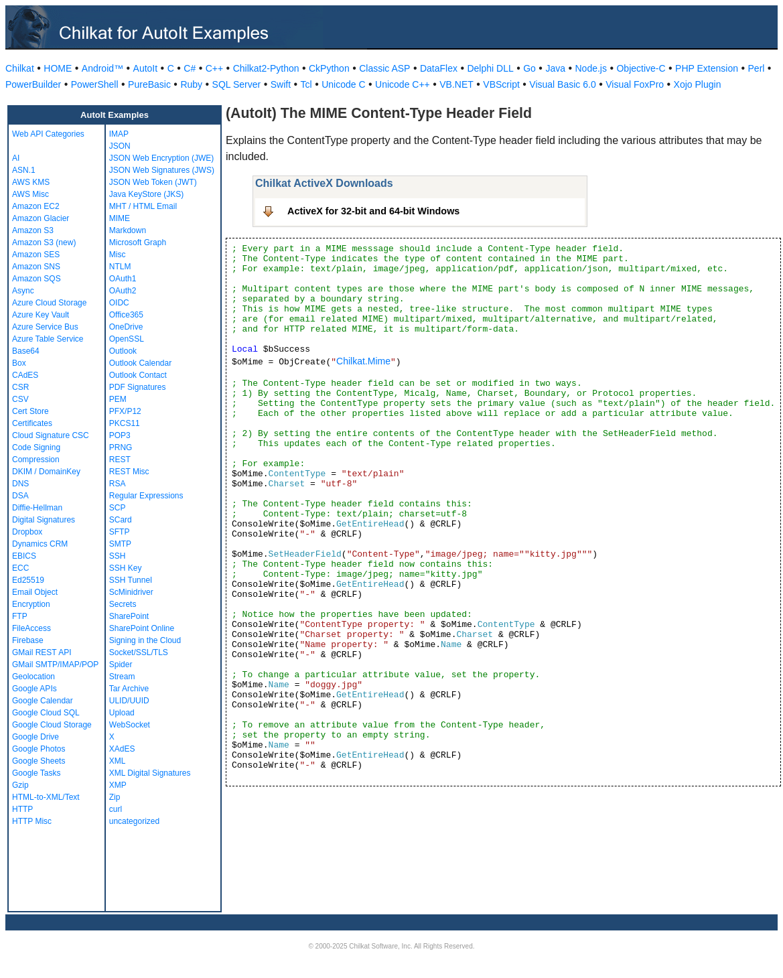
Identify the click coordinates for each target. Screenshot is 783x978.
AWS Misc (30, 194)
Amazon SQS (36, 278)
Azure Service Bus (45, 327)
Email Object (35, 592)
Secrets (123, 604)
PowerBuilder (33, 84)
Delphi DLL (490, 68)
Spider (121, 664)
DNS (20, 483)
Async (23, 290)
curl (115, 809)
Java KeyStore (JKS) (146, 194)
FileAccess (31, 628)
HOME (58, 68)
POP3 (120, 435)
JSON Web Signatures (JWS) (161, 170)
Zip (115, 797)
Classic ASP (384, 68)
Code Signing (36, 447)
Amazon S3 (33, 230)
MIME (119, 218)
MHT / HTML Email (143, 206)
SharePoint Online (141, 628)
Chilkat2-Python (266, 68)
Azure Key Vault (40, 315)
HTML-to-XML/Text (46, 797)
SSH (117, 556)
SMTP (120, 544)
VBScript (501, 84)
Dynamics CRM (40, 544)
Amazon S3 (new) (44, 242)
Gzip (20, 785)
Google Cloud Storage (52, 724)
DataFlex (438, 68)
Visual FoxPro (635, 84)
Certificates (32, 423)
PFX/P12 (125, 411)
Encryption (31, 604)
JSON (120, 146)
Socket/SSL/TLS (138, 652)
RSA (117, 483)
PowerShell (95, 84)
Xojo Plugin (697, 84)
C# (190, 68)
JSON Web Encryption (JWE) (161, 158)
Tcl (306, 84)
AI (15, 158)
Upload (122, 712)
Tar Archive (129, 688)
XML (117, 761)
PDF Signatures (137, 387)
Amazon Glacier (40, 218)
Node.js (591, 68)
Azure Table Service (48, 339)
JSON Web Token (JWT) (153, 182)
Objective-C (640, 68)
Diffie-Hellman (37, 507)
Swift (281, 84)
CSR (20, 387)
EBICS (24, 556)
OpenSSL (126, 339)
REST (120, 459)
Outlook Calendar (140, 363)
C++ (214, 68)
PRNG (121, 447)
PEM (118, 399)
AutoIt (145, 68)
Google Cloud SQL (46, 712)
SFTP (119, 532)
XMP (118, 785)
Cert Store (30, 411)
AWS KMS (31, 182)
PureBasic (149, 84)
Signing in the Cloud (145, 640)
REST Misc (129, 471)
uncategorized (134, 821)
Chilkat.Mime (363, 361)
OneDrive (126, 327)
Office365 (126, 315)
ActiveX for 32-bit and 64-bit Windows (373, 211)
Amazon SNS (36, 266)
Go (529, 68)
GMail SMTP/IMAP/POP (55, 664)
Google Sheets (38, 761)
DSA (20, 495)
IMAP (119, 134)
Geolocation (33, 676)
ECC (20, 568)
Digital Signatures (43, 520)
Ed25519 (28, 580)
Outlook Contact (138, 375)
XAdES (122, 749)
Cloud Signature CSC (50, 435)
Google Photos (38, 749)
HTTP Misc (32, 821)
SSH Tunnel (130, 580)
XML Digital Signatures (150, 773)
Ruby (191, 84)
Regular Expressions (146, 495)
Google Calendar (42, 700)
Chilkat (19, 68)
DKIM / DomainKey (46, 471)
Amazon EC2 (36, 206)
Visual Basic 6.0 (562, 84)
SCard (120, 520)
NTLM (120, 266)
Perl (756, 68)
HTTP (22, 809)
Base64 (26, 351)
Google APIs (34, 688)
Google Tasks (36, 773)
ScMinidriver (131, 592)
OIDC (119, 302)
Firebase (28, 640)
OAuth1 (123, 278)
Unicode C (343, 84)
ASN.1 (23, 170)
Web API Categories (48, 134)
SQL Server (236, 84)
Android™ (102, 68)
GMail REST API (41, 652)
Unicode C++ (402, 84)
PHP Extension (706, 68)
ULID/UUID (129, 700)
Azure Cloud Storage (49, 302)
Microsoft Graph (137, 242)
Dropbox (27, 532)
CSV (20, 399)
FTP (19, 616)
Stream (122, 676)
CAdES (25, 375)
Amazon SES (36, 254)
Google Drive (35, 737)
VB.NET (456, 84)
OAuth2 (123, 290)
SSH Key (125, 568)
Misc (117, 254)
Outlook (123, 351)
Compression (36, 459)
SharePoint (129, 616)
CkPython (329, 68)
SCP (117, 507)
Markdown (127, 230)
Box (19, 363)
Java (555, 68)
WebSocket (129, 724)
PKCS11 (124, 423)
